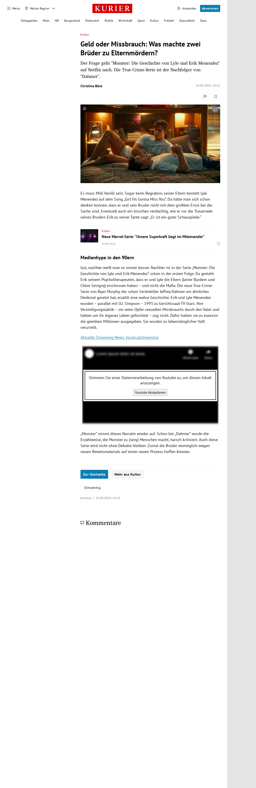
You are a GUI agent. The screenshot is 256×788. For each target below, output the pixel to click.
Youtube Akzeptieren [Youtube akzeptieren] (150, 392)
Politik (109, 21)
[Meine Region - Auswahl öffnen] (53, 8)
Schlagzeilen (29, 21)
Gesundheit (187, 21)
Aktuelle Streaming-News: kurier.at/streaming (119, 337)
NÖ (57, 21)
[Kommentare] (205, 96)
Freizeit (169, 21)
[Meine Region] (37, 8)
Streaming (92, 487)
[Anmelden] (186, 8)
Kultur (154, 21)
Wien (46, 21)
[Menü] (13, 8)
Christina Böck (91, 86)
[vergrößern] (215, 109)
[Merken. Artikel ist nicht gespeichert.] (215, 96)
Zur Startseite (94, 474)
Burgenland (72, 21)
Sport (141, 21)
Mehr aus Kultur (128, 474)
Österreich (92, 21)
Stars (203, 21)
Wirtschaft (125, 21)
